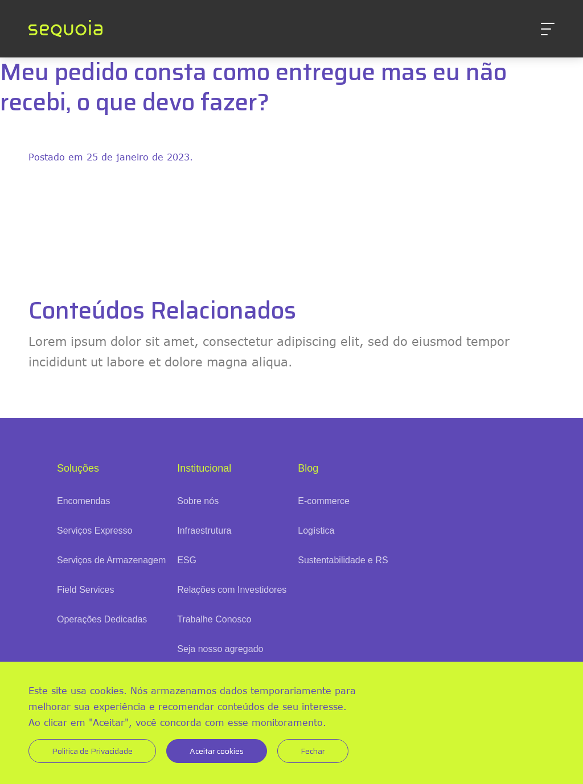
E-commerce (324, 501)
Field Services (85, 590)
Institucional (204, 468)
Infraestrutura (204, 530)
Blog (308, 468)
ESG (186, 560)
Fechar (313, 751)
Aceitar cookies (217, 751)
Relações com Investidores (231, 590)
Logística (316, 530)
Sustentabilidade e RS (343, 560)
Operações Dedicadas (102, 619)
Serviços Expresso (95, 530)
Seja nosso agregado (220, 649)
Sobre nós (198, 501)
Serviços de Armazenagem (111, 560)
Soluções (78, 468)
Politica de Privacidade (92, 751)
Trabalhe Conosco (214, 619)
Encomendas (83, 501)
